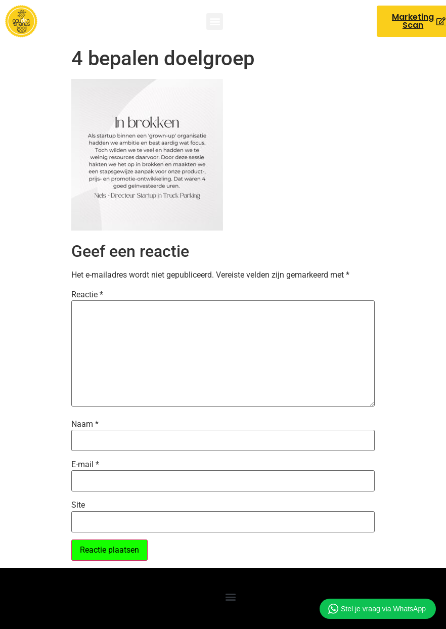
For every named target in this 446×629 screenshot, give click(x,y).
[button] (214, 21)
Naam (85, 424)
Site (78, 505)
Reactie (87, 295)
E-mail (85, 465)
